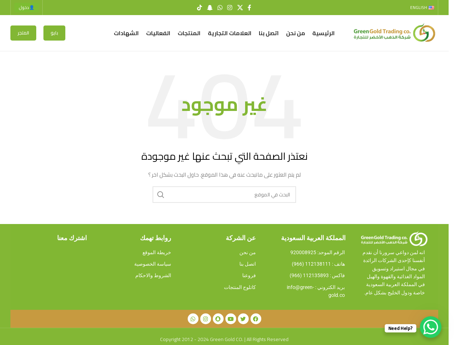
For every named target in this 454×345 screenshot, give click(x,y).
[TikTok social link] (200, 7)
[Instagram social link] (230, 7)
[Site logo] (393, 32)
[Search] (224, 194)
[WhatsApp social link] (220, 7)
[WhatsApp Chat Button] (430, 327)
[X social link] (240, 7)
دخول (26, 7)
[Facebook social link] (249, 7)
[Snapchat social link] (210, 7)
